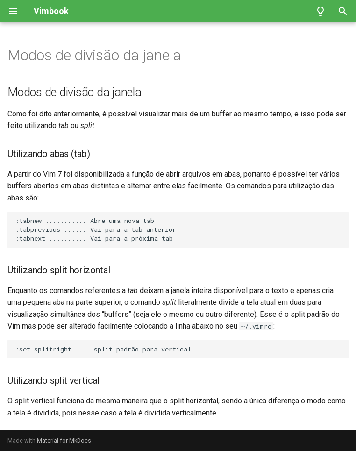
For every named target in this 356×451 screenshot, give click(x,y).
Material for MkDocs (64, 440)
